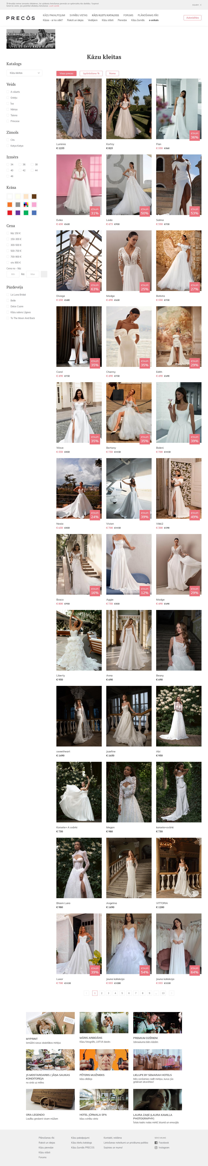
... (156, 993)
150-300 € (13, 239)
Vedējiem (93, 20)
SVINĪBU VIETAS (78, 15)
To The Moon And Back (20, 318)
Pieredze (122, 20)
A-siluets (13, 92)
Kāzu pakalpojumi (80, 1137)
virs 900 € (13, 262)
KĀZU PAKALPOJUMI (54, 15)
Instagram (164, 1147)
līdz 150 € (13, 233)
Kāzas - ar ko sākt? (53, 20)
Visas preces (66, 73)
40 (9, 170)
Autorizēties (192, 17)
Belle (11, 300)
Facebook (164, 1142)
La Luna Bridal (16, 294)
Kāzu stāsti (107, 20)
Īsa (10, 103)
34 (9, 164)
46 (9, 176)
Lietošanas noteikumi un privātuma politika (126, 1142)
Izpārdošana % (91, 73)
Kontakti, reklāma (113, 1137)
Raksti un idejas (75, 20)
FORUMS (128, 15)
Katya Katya (14, 146)
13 (163, 993)
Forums (42, 1157)
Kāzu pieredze (46, 1147)
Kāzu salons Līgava (18, 312)
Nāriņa (11, 109)
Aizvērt (195, 5)
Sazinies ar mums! (113, 1147)
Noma (112, 73)
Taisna (11, 115)
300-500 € (13, 245)
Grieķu (11, 97)
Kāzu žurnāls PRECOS (82, 1147)
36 (22, 164)
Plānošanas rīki (46, 1137)
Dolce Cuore (14, 306)
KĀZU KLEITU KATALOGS (105, 15)
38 (34, 164)
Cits (10, 140)
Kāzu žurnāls (138, 20)
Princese (13, 121)
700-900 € (13, 256)
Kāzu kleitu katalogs (81, 1142)
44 (34, 170)
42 (22, 170)
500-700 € (13, 251)
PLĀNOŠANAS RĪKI (148, 15)
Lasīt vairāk (54, 6)
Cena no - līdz (13, 268)
